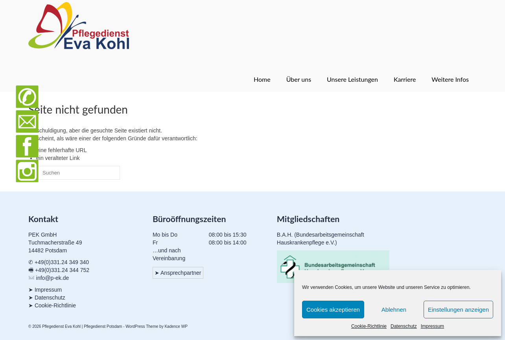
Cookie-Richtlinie (369, 326)
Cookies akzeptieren (333, 309)
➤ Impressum (45, 290)
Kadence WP (175, 326)
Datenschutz (404, 326)
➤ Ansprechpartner (178, 273)
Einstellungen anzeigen (458, 309)
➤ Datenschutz (46, 297)
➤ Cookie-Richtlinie (52, 305)
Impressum (432, 326)
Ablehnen (394, 309)
